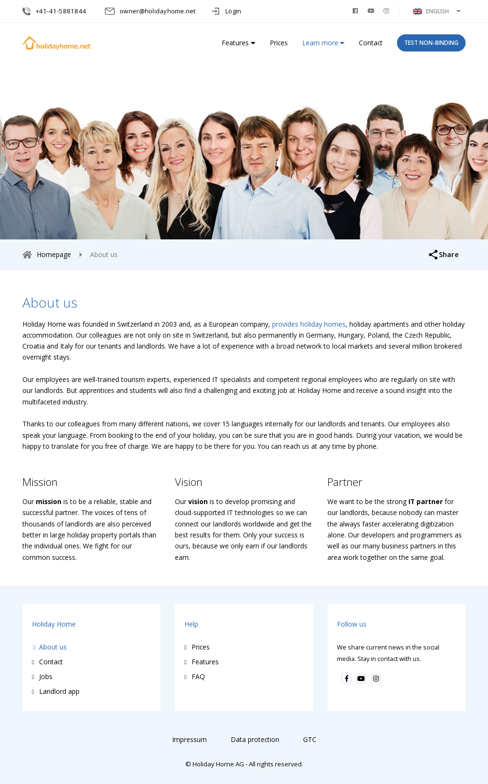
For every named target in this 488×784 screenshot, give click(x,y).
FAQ (198, 676)
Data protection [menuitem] (255, 739)
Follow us (351, 624)
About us (53, 646)
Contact (371, 42)
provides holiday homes (309, 324)
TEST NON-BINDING (431, 43)
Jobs (45, 676)
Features (235, 42)
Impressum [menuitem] (189, 739)
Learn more (320, 42)
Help (191, 624)
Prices (279, 42)
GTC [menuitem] (309, 739)
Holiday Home (54, 624)
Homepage (54, 254)
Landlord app (59, 691)
